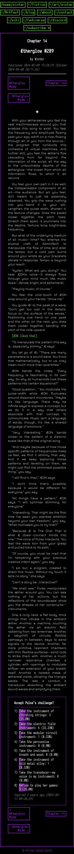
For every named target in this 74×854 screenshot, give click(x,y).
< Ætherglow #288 (17, 83)
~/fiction (37, 5)
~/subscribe (37, 28)
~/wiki (14, 20)
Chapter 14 (56, 83)
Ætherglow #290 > (20, 97)
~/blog (28, 12)
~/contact (64, 12)
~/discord (57, 20)
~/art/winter (61, 5)
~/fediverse (34, 20)
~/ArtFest (10, 12)
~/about (45, 12)
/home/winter (13, 5)
